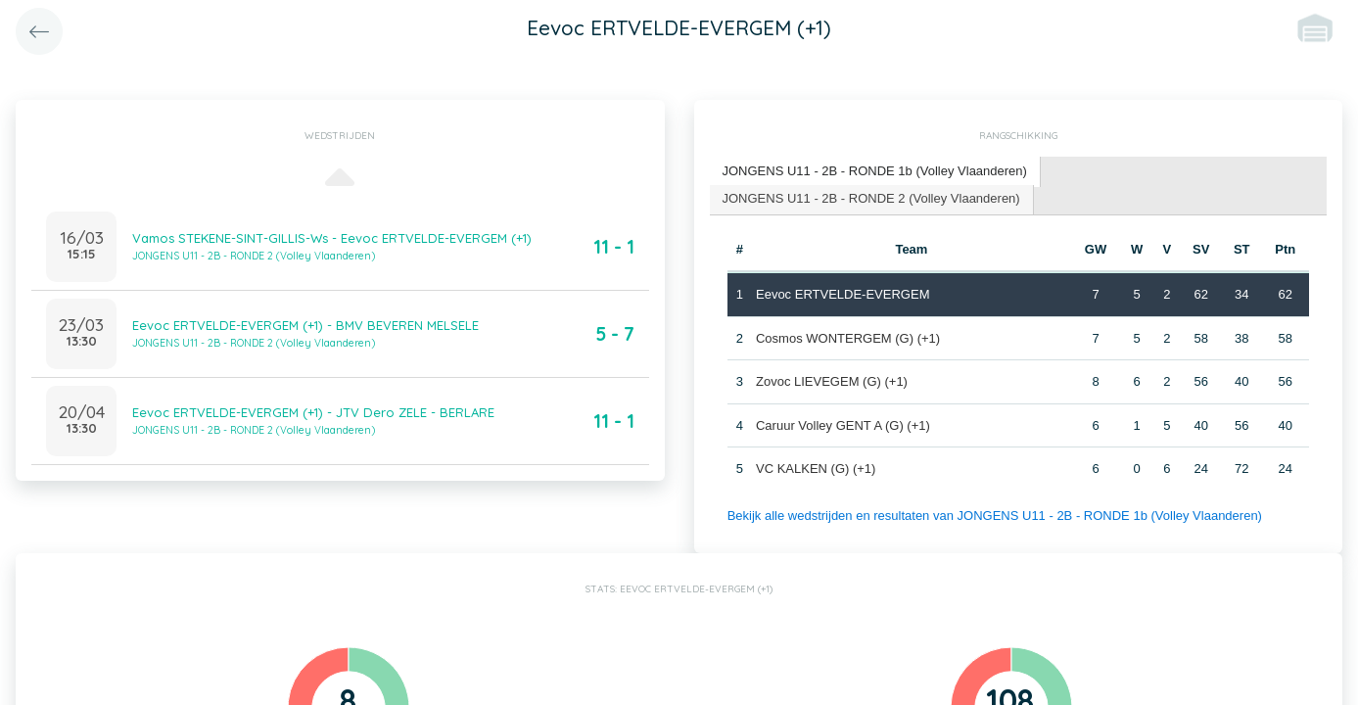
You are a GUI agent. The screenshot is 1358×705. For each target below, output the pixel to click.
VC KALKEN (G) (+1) (815, 468)
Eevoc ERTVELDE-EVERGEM (842, 294)
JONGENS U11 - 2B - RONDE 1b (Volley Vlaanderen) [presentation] (875, 171)
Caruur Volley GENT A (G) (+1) (843, 425)
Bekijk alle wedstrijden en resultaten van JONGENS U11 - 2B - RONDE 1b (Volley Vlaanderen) (994, 515)
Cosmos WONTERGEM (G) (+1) (848, 338)
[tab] (875, 172)
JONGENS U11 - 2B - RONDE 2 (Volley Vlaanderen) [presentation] (871, 198)
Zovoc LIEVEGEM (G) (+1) (832, 381)
